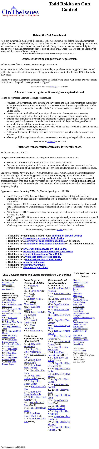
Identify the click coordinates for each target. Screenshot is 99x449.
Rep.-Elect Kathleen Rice (9, 354)
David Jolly (35, 291)
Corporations (78, 287)
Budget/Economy (80, 282)
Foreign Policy (79, 302)
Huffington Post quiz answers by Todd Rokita (48, 251)
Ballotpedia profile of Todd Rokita (43, 259)
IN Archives (78, 344)
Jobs (75, 320)
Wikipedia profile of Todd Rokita (42, 257)
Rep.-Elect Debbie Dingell (9, 336)
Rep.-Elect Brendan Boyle (9, 358)
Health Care (78, 311)
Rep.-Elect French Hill (32, 345)
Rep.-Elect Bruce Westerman (32, 350)
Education (77, 293)
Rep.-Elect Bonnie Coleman (9, 349)
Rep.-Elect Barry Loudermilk (32, 393)
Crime (75, 289)
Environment (78, 298)
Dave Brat (35, 330)
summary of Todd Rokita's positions (45, 241)
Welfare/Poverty (79, 331)
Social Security (79, 324)
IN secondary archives (35, 267)
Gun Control (78, 309)
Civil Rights (78, 284)
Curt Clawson (29, 294)
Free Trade (77, 304)
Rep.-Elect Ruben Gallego (9, 301)
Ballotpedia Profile (80, 340)
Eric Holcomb (8, 282)
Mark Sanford (29, 326)
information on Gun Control (67, 235)
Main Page (77, 335)
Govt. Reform (78, 307)
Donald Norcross (30, 321)
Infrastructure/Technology (83, 318)
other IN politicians (33, 262)
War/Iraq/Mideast (80, 329)
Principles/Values (80, 322)
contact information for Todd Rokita (42, 254)
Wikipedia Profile (80, 337)
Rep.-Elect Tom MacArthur (58, 348)
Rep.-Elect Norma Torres (9, 319)
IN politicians (78, 342)
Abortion (76, 280)
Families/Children (80, 300)
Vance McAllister (30, 302)
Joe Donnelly (7, 289)
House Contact (79, 351)
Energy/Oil (77, 295)
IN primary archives (34, 265)
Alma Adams (30, 316)
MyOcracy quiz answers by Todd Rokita (44, 249)
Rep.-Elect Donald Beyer (9, 363)
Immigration (78, 315)
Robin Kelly (35, 299)
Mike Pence (7, 284)
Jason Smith (36, 312)
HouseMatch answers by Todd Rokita (43, 238)
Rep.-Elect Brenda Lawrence (9, 341)
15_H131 (60, 230)
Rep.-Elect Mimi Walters (32, 366)
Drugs (75, 291)
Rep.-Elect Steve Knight (32, 361)
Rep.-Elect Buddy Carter (32, 382)
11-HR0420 (51, 142)
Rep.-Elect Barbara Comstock (56, 407)
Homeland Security (81, 313)
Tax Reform (78, 326)
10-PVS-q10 (53, 87)
